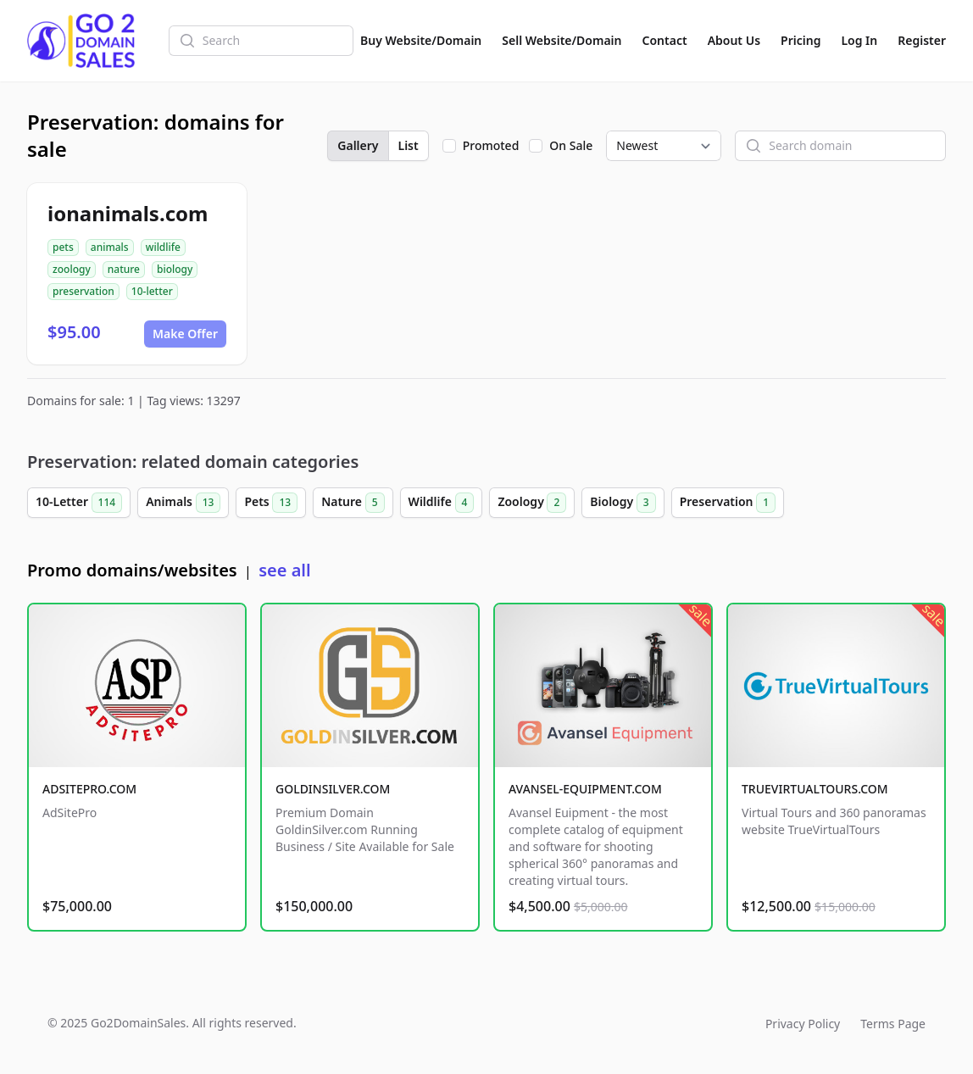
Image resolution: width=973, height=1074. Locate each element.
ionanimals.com (127, 213)
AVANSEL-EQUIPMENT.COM (585, 789)
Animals (183, 502)
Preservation (728, 502)
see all (284, 570)
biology (174, 269)
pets (63, 247)
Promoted (491, 145)
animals (110, 247)
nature (124, 269)
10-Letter (79, 502)
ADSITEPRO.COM (89, 789)
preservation (83, 291)
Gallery (357, 145)
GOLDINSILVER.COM (332, 789)
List (408, 145)
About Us (734, 40)
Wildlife (442, 502)
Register (922, 40)
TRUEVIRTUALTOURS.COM (815, 789)
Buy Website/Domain (420, 40)
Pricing (800, 40)
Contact (664, 40)
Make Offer (185, 334)
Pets (270, 502)
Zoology (532, 502)
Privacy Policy (802, 1024)
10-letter (152, 291)
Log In (859, 40)
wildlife (163, 247)
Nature (352, 502)
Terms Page (893, 1024)
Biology (622, 502)
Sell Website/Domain (561, 40)
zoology (72, 269)
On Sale (570, 145)
